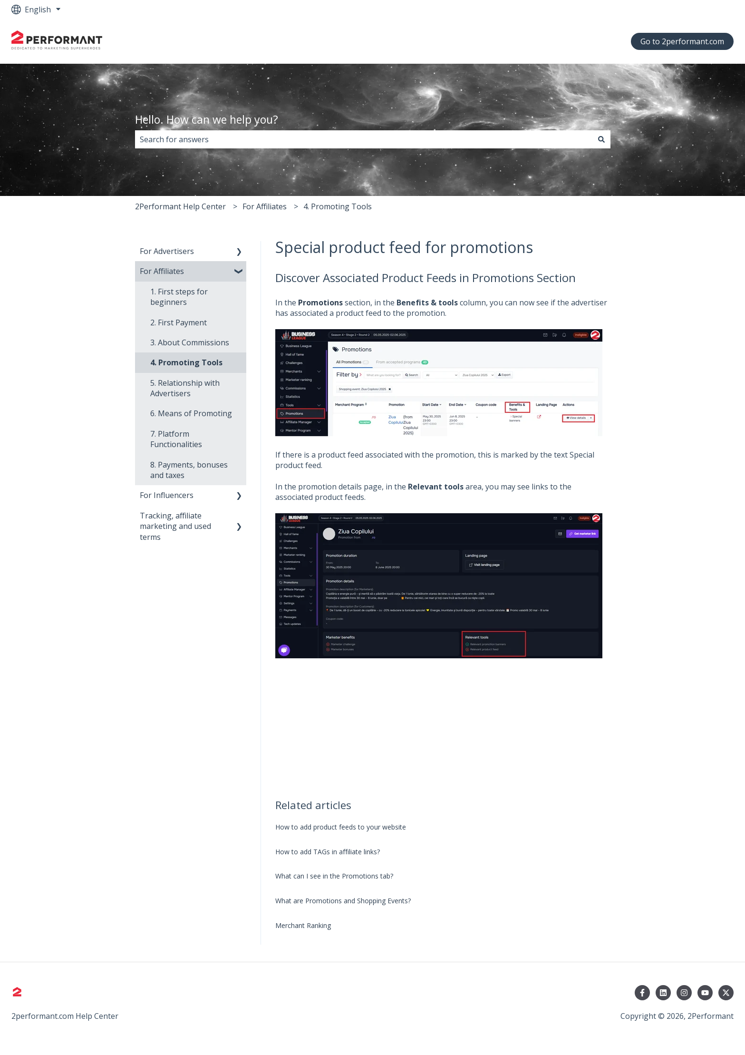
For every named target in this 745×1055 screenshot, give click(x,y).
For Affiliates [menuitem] (162, 271)
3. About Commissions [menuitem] (189, 342)
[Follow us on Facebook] (642, 992)
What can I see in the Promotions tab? (334, 875)
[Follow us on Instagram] (684, 992)
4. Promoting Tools (337, 206)
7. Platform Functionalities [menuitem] (176, 439)
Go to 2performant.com (682, 41)
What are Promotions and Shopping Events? (343, 900)
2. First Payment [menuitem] (178, 322)
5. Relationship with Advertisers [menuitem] (185, 388)
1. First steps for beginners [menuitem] (179, 296)
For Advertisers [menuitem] (167, 251)
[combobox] (363, 139)
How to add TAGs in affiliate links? (327, 851)
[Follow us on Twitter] (726, 992)
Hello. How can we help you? (206, 119)
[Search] (601, 139)
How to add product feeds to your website (340, 826)
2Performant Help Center (180, 206)
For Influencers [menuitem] (167, 495)
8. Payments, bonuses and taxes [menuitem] (189, 469)
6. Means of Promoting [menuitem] (191, 413)
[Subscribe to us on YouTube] (705, 992)
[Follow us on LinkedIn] (663, 992)
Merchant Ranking (303, 925)
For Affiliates (264, 206)
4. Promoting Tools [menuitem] (186, 362)
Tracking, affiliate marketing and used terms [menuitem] (175, 526)
